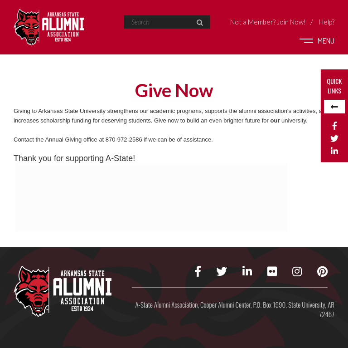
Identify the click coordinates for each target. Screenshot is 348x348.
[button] (200, 23)
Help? (326, 22)
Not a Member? (268, 22)
